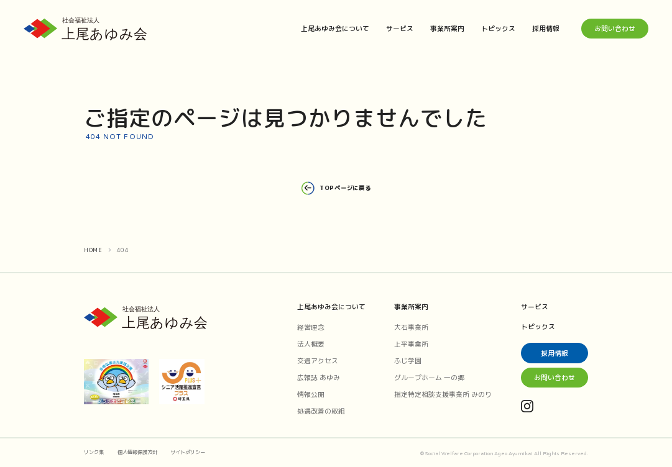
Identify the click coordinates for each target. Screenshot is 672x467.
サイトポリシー (187, 452)
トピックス (498, 28)
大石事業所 (411, 327)
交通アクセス (317, 360)
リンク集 (94, 452)
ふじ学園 (407, 360)
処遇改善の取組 (321, 410)
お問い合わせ (614, 28)
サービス (399, 28)
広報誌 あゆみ (318, 377)
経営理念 (310, 327)
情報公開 (310, 394)
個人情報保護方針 (137, 452)
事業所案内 (447, 28)
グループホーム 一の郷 (429, 377)
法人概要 (310, 343)
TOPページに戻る (336, 188)
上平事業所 (411, 343)
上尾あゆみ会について (335, 28)
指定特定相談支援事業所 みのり (443, 394)
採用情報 (545, 28)
